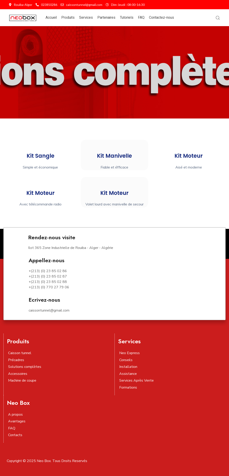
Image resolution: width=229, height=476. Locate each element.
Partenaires (106, 17)
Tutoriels (126, 17)
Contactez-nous (161, 17)
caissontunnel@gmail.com (81, 5)
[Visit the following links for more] (135, 410)
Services (86, 17)
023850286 (46, 5)
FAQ (141, 17)
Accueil (51, 17)
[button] (217, 18)
